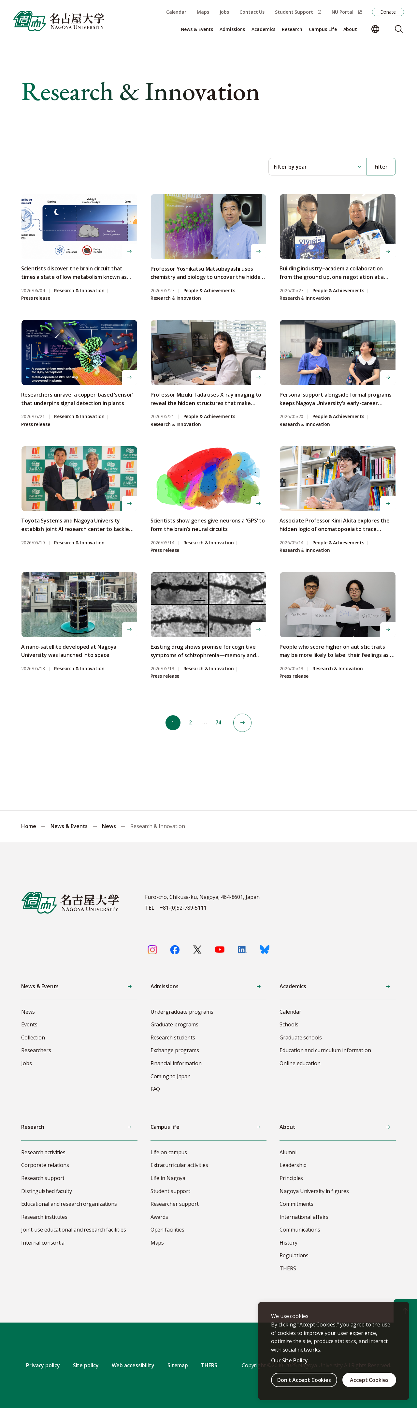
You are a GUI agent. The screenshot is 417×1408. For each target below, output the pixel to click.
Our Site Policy (289, 1360)
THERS (209, 1365)
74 (219, 722)
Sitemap (177, 1365)
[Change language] (375, 29)
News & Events (69, 826)
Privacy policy (43, 1365)
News (109, 826)
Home (28, 826)
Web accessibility (133, 1365)
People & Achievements (209, 291)
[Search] (399, 29)
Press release (35, 298)
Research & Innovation (79, 291)
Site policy (86, 1365)
